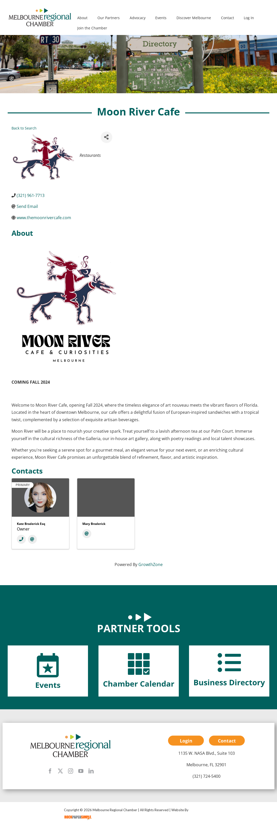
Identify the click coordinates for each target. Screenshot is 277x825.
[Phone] (21, 539)
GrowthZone (150, 564)
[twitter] (60, 771)
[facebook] (50, 771)
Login (186, 741)
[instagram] (70, 771)
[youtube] (80, 771)
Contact (227, 741)
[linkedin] (91, 771)
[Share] (106, 137)
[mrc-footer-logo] (70, 735)
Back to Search (24, 128)
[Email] (32, 539)
